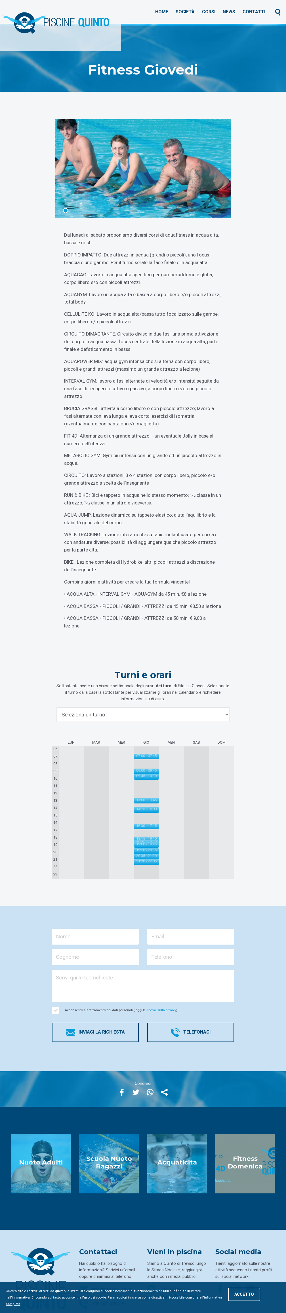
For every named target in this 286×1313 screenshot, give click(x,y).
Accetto (244, 1294)
